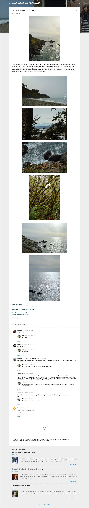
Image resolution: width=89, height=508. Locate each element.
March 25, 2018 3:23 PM (28, 373)
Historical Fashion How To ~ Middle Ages (23, 452)
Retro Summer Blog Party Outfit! (21, 485)
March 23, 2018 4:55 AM (41, 358)
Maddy (19, 408)
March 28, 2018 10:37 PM (30, 382)
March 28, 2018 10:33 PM (30, 335)
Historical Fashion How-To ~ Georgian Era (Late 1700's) (27, 469)
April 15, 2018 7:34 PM (28, 392)
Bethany (19, 344)
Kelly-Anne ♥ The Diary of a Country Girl (26, 358)
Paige (23, 335)
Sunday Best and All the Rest (25, 3)
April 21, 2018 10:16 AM (29, 398)
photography (18, 324)
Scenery (25, 324)
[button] (76, 10)
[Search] (79, 4)
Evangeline (19, 330)
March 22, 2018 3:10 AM (28, 330)
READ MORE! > (73, 464)
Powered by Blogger (44, 504)
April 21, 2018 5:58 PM (25, 408)
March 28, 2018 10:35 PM (30, 364)
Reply (18, 341)
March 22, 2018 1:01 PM (26, 344)
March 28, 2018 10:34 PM (30, 349)
